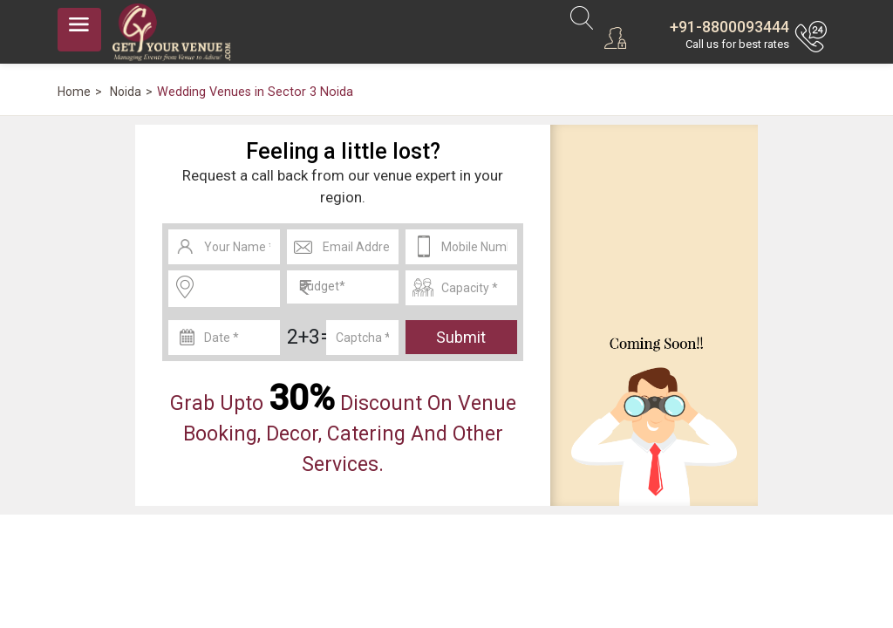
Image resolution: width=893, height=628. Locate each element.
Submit (461, 337)
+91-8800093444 (729, 26)
